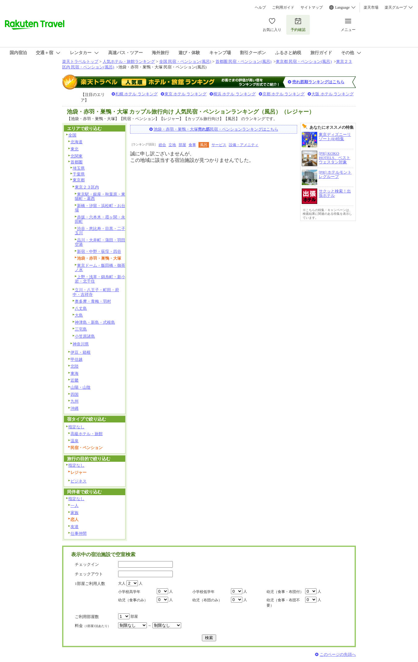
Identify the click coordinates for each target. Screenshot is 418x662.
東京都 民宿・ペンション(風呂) (304, 61)
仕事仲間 (78, 533)
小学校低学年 (203, 592)
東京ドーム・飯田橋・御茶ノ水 (100, 267)
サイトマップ (312, 7)
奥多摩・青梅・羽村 (93, 301)
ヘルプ (260, 7)
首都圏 (76, 162)
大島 (79, 315)
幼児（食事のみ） (133, 600)
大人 (122, 583)
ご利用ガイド (283, 7)
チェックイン (87, 564)
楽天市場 (371, 7)
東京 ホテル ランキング (185, 94)
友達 (74, 526)
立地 (172, 145)
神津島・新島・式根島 (95, 322)
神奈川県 (81, 344)
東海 (74, 373)
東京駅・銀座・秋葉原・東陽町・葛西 (100, 196)
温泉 (74, 441)
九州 (74, 401)
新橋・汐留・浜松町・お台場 (100, 208)
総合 (162, 145)
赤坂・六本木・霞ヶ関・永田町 (100, 219)
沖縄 (74, 408)
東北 (74, 149)
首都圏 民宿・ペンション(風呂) (243, 61)
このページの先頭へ (338, 654)
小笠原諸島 (85, 336)
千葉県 (79, 174)
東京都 (79, 180)
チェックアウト (89, 574)
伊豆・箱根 (80, 352)
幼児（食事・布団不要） (283, 603)
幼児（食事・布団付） (285, 592)
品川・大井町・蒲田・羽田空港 (100, 242)
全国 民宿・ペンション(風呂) (185, 61)
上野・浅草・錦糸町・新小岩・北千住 (100, 279)
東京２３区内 (87, 187)
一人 (74, 505)
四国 (74, 394)
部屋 (182, 145)
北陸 (74, 366)
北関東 (76, 156)
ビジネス (78, 481)
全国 (72, 135)
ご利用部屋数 (87, 616)
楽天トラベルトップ (80, 61)
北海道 (76, 142)
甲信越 (76, 359)
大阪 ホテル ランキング (332, 94)
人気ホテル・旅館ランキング (129, 61)
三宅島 (81, 329)
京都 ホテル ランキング (283, 94)
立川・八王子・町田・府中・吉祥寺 (96, 292)
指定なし (76, 427)
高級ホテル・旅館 (86, 433)
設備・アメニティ (243, 145)
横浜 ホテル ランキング (234, 94)
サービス (218, 145)
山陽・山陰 (80, 387)
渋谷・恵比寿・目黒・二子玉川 (100, 231)
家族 (74, 512)
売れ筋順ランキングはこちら (318, 82)
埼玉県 (79, 168)
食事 (192, 145)
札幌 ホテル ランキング (136, 94)
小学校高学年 (129, 592)
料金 (93, 625)
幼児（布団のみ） (207, 600)
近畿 (74, 380)
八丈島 (81, 308)
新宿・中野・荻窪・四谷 (99, 251)
